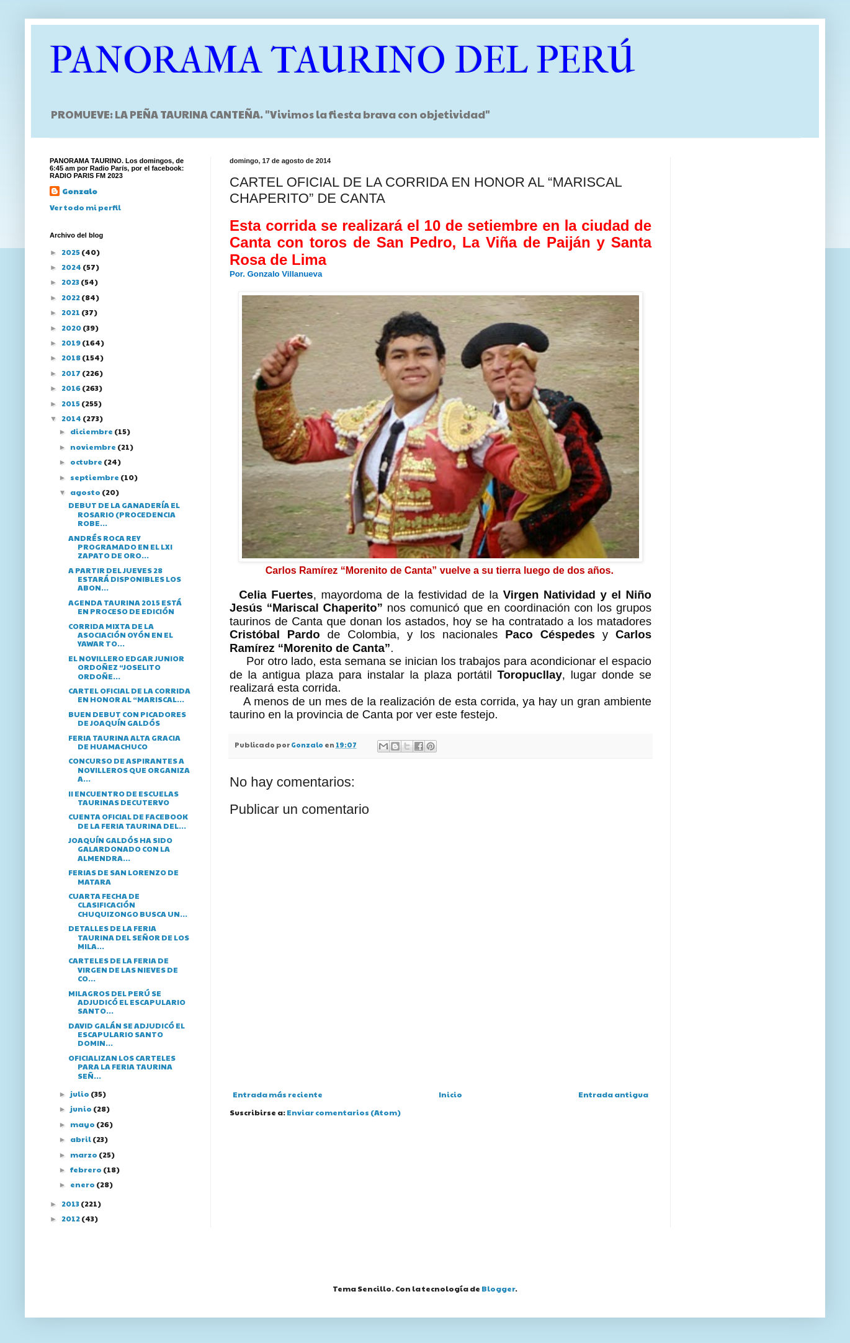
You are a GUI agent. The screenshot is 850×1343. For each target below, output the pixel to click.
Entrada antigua (613, 1094)
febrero (86, 1169)
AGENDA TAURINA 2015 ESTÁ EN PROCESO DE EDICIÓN (125, 606)
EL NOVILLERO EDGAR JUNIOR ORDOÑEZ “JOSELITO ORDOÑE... (126, 667)
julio (80, 1094)
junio (81, 1108)
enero (83, 1184)
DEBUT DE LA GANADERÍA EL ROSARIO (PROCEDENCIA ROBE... (124, 514)
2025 (71, 252)
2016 (71, 388)
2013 (71, 1203)
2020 (72, 327)
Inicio (450, 1094)
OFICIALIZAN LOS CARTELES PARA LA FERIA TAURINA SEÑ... (122, 1067)
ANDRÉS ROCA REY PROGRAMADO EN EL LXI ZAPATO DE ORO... (120, 547)
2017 (71, 373)
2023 (71, 282)
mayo (83, 1124)
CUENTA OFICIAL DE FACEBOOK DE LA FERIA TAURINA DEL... (128, 820)
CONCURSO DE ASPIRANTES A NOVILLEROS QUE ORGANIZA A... (129, 769)
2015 (71, 403)
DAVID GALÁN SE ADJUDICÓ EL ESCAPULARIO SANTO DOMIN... (126, 1034)
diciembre (92, 431)
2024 (72, 267)
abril (81, 1139)
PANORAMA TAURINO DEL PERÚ (342, 60)
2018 (71, 357)
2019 (71, 342)
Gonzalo (79, 191)
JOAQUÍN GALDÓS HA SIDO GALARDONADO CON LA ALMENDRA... (120, 849)
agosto (86, 492)
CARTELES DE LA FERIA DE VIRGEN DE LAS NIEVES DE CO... (123, 969)
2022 (71, 297)
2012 (71, 1218)
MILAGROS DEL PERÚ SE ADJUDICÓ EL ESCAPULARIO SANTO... (127, 1002)
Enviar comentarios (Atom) (344, 1112)
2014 (72, 418)
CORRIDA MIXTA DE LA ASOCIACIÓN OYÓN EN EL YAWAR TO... (120, 635)
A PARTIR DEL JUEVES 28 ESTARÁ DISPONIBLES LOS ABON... (124, 579)
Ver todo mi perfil (85, 207)
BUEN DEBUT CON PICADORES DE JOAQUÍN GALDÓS (127, 718)
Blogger (498, 1288)
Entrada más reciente (278, 1094)
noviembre (93, 447)
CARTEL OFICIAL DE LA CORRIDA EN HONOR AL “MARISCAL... (129, 694)
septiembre (95, 477)
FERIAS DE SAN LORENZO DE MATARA (123, 876)
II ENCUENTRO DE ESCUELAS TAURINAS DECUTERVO (123, 797)
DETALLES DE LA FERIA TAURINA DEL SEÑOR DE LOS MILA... (128, 937)
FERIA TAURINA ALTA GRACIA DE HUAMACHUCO (124, 742)
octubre (87, 461)
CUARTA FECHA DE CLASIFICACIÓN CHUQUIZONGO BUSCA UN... (127, 905)
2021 (71, 312)
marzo (84, 1154)
